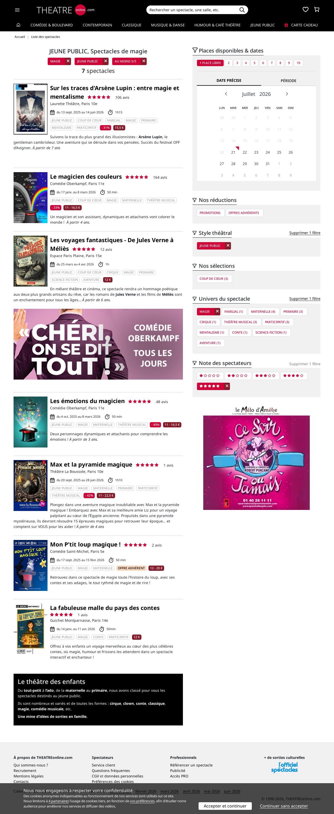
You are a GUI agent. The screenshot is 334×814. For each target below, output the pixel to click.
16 (256, 140)
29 (222, 117)
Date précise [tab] (229, 80)
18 (279, 140)
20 (222, 152)
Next (287, 94)
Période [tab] (288, 80)
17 (268, 140)
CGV (95, 776)
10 (298, 63)
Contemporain (97, 24)
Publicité (177, 770)
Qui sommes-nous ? (31, 765)
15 (245, 140)
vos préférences (142, 801)
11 (279, 129)
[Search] (191, 9)
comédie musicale (47, 708)
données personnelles (123, 776)
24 (268, 152)
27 (222, 163)
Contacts (21, 781)
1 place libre (210, 63)
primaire (99, 690)
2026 (265, 93)
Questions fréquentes (111, 770)
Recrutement (25, 770)
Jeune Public (262, 24)
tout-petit (32, 690)
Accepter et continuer (225, 806)
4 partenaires (59, 801)
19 (291, 140)
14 (233, 140)
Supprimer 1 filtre (304, 232)
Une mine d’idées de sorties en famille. (52, 716)
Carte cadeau (301, 24)
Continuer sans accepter (284, 806)
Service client (103, 765)
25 (279, 152)
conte (141, 703)
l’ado (49, 690)
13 (222, 140)
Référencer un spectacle (191, 765)
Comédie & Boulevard (52, 24)
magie (23, 708)
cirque (115, 703)
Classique (131, 24)
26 (291, 152)
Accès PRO (179, 776)
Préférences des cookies (113, 781)
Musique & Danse (168, 24)
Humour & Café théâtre (217, 24)
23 (256, 152)
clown (128, 703)
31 (268, 163)
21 (233, 152)
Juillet (248, 93)
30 (233, 117)
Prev (226, 94)
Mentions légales (29, 776)
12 (291, 129)
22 (245, 152)
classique (156, 703)
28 (233, 163)
